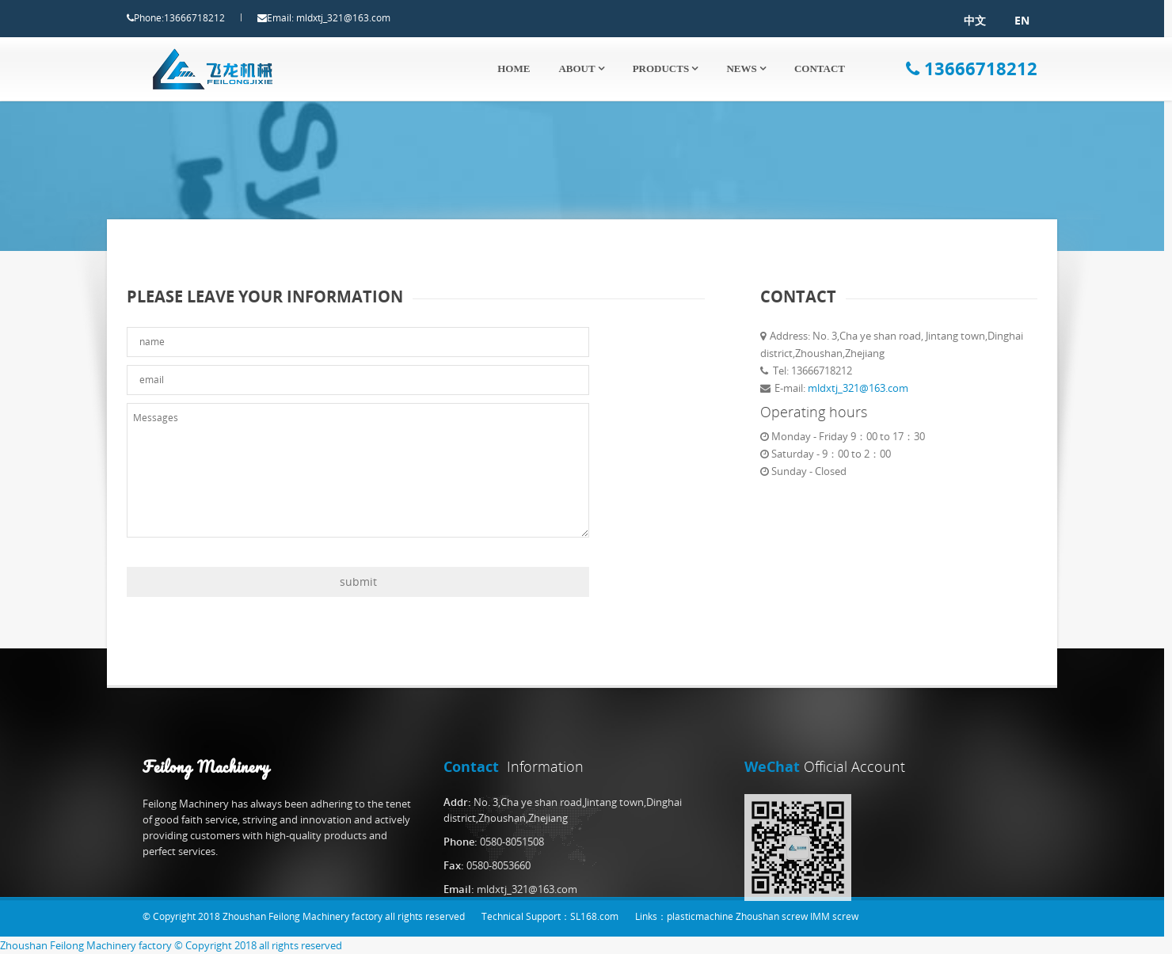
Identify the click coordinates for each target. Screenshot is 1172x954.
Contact (819, 68)
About (580, 68)
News (746, 68)
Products (665, 68)
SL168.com (594, 916)
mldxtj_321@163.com (358, 18)
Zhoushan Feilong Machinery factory (86, 945)
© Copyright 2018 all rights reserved (258, 945)
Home (513, 68)
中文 (960, 20)
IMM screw (834, 916)
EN (1006, 20)
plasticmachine (700, 916)
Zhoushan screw (772, 916)
